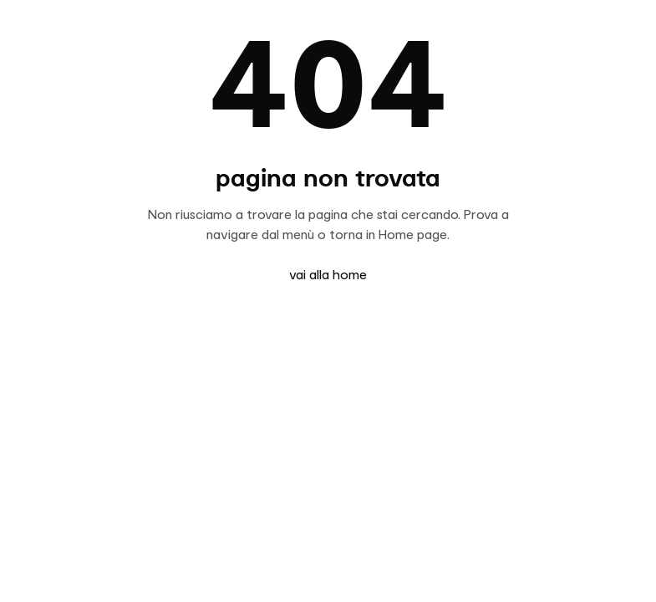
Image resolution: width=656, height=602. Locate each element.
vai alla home (328, 274)
